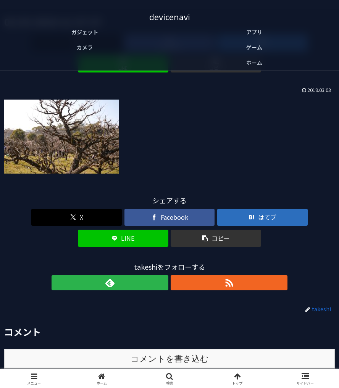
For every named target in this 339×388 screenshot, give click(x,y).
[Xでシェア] (58, 196)
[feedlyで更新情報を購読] (160, 240)
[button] (280, 196)
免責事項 (169, 364)
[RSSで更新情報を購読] (178, 240)
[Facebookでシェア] (113, 196)
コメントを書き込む (170, 317)
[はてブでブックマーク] (169, 196)
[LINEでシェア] (225, 196)
